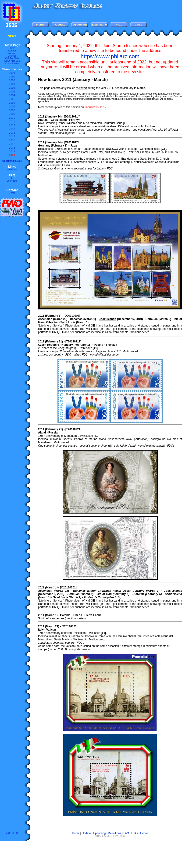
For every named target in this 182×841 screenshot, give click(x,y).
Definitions (12, 181)
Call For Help (12, 58)
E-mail (12, 193)
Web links (12, 169)
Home (12, 48)
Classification (12, 63)
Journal (12, 56)
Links (134, 833)
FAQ (12, 178)
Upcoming (99, 833)
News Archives (12, 61)
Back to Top (12, 833)
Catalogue (12, 53)
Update (12, 50)
